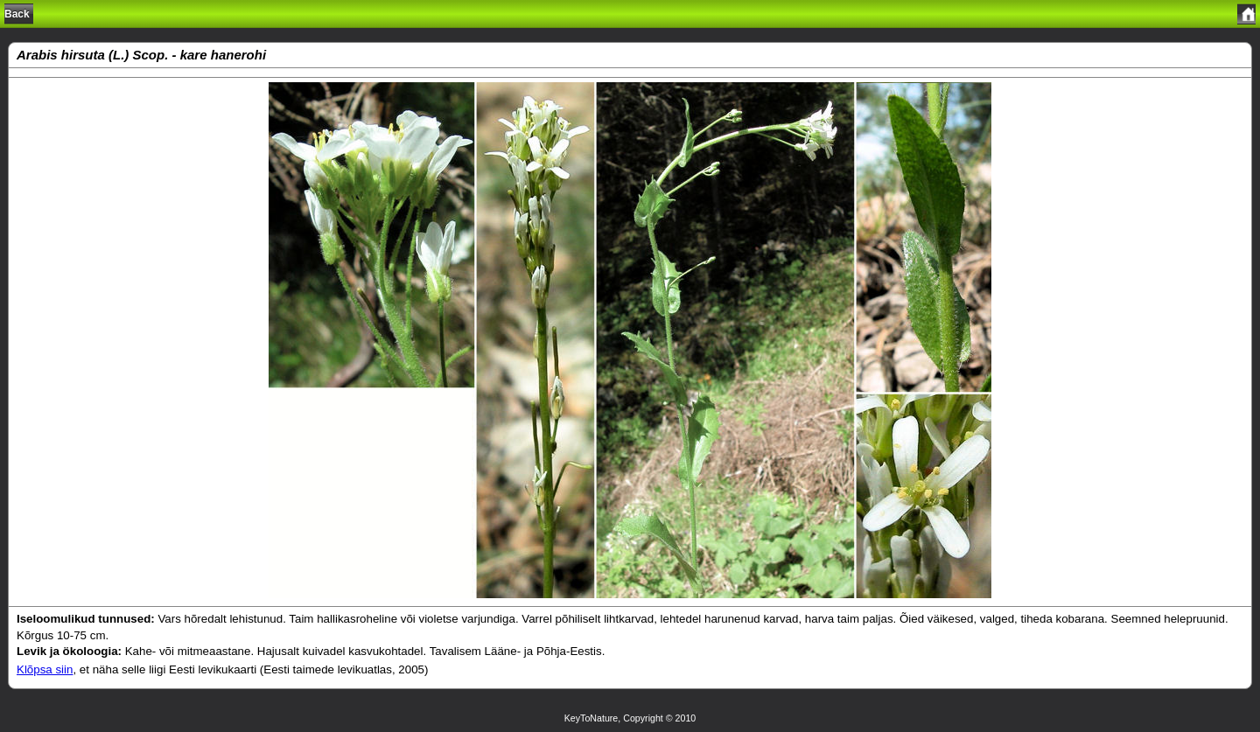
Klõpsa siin (45, 669)
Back (17, 14)
